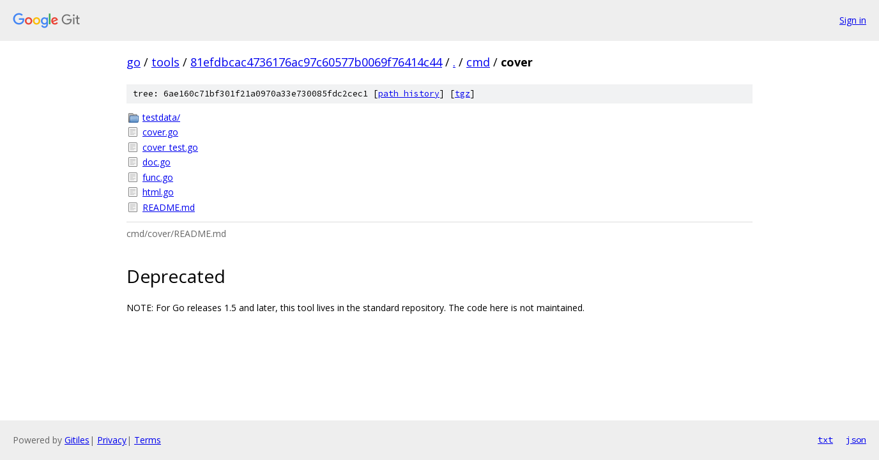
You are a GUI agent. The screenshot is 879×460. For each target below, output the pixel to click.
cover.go (160, 132)
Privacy (111, 440)
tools (165, 62)
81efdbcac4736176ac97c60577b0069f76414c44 (316, 62)
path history (409, 93)
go (133, 62)
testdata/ (161, 117)
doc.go (156, 162)
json (856, 439)
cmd (478, 62)
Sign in (852, 20)
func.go (157, 177)
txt (825, 439)
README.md (168, 207)
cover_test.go (170, 147)
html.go (158, 192)
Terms (147, 440)
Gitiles (77, 440)
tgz (462, 93)
